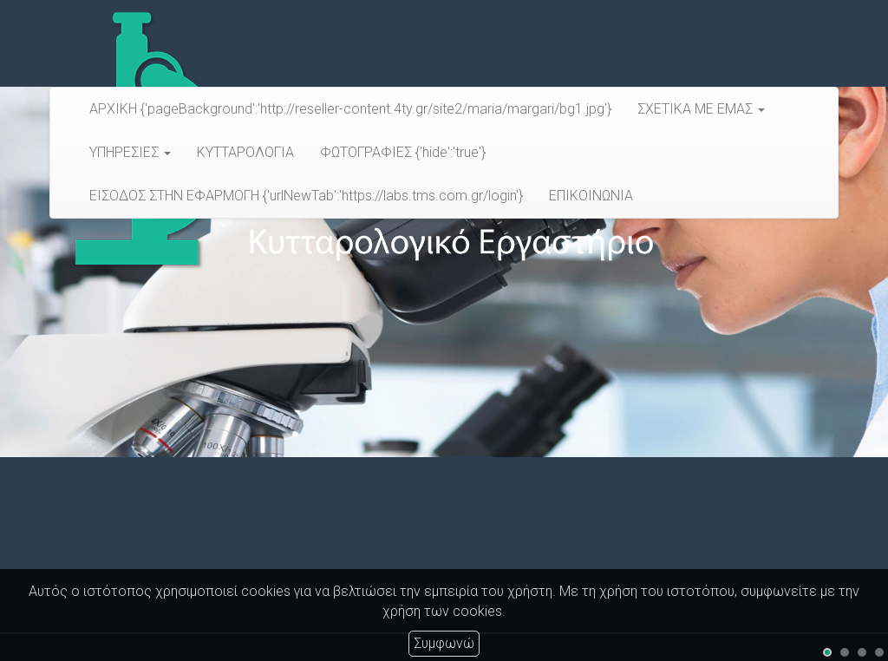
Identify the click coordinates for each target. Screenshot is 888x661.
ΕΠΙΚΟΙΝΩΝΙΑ (591, 195)
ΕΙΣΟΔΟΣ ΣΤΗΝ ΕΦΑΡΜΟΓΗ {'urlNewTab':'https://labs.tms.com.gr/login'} (306, 195)
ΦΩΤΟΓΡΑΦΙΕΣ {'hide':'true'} (403, 152)
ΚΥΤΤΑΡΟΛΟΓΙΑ (245, 152)
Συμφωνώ (444, 643)
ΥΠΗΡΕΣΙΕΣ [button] (130, 152)
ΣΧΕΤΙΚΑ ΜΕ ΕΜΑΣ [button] (701, 109)
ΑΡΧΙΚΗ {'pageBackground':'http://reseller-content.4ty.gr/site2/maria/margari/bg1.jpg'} (350, 109)
